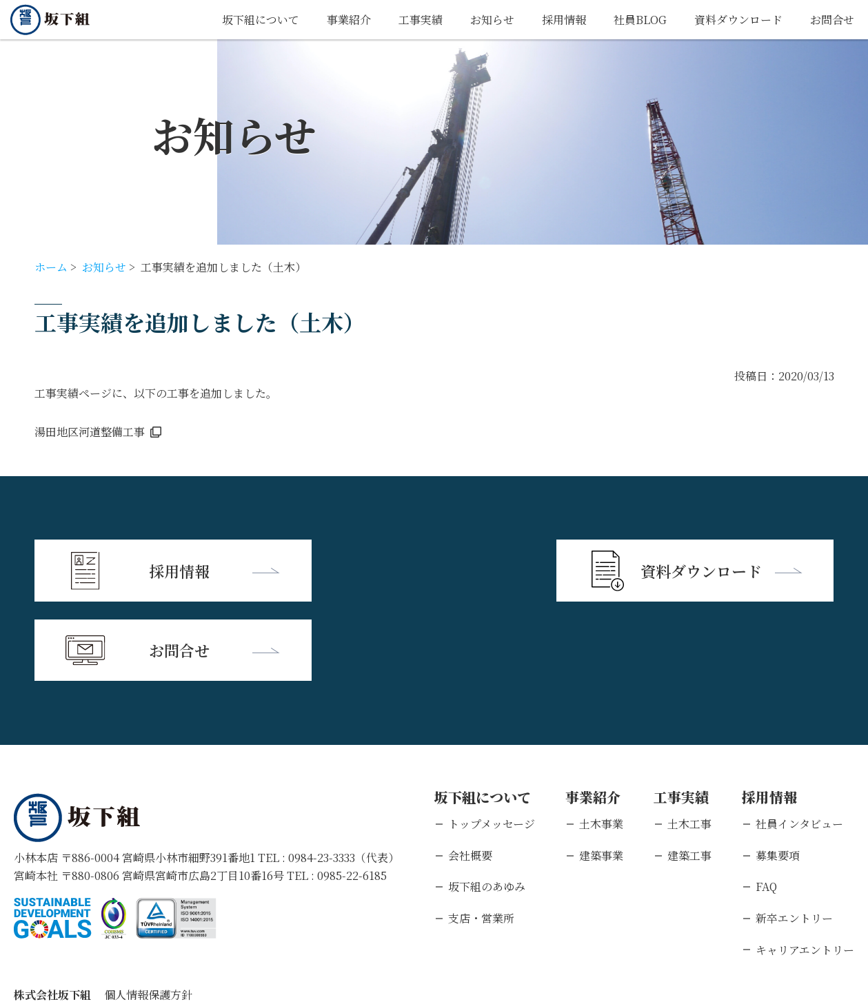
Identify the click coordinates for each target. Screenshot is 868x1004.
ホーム (51, 267)
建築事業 (601, 775)
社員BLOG (640, 20)
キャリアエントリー (805, 870)
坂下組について (260, 20)
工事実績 (420, 20)
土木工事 (689, 744)
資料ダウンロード (738, 20)
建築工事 (689, 775)
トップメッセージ (491, 744)
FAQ (766, 807)
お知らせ (492, 20)
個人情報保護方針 (148, 915)
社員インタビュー (799, 744)
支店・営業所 (481, 838)
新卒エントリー (794, 838)
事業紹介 (349, 20)
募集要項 (778, 775)
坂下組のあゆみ (486, 807)
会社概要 (470, 775)
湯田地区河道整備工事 (89, 432)
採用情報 (564, 20)
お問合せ (832, 20)
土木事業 (601, 744)
